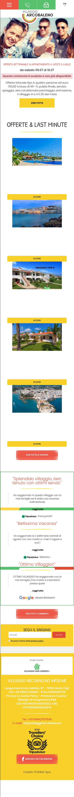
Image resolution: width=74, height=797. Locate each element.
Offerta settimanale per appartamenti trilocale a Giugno (36, 172)
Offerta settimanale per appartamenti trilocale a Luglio (36, 295)
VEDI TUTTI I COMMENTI (36, 613)
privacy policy (37, 641)
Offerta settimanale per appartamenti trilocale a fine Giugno (36, 234)
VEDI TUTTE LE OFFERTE (37, 454)
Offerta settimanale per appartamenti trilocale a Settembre (36, 419)
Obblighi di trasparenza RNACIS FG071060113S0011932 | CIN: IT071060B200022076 (37, 703)
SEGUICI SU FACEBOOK (37, 759)
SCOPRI (37, 196)
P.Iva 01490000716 (53, 692)
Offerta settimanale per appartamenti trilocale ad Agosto (36, 357)
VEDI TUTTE (37, 103)
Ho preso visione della (27, 641)
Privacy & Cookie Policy (22, 696)
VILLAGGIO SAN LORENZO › (37, 671)
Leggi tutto (37, 509)
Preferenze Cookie (53, 696)
